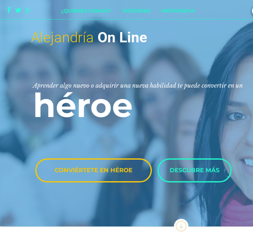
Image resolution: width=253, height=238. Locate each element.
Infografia (177, 11)
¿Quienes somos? (86, 11)
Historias (136, 11)
